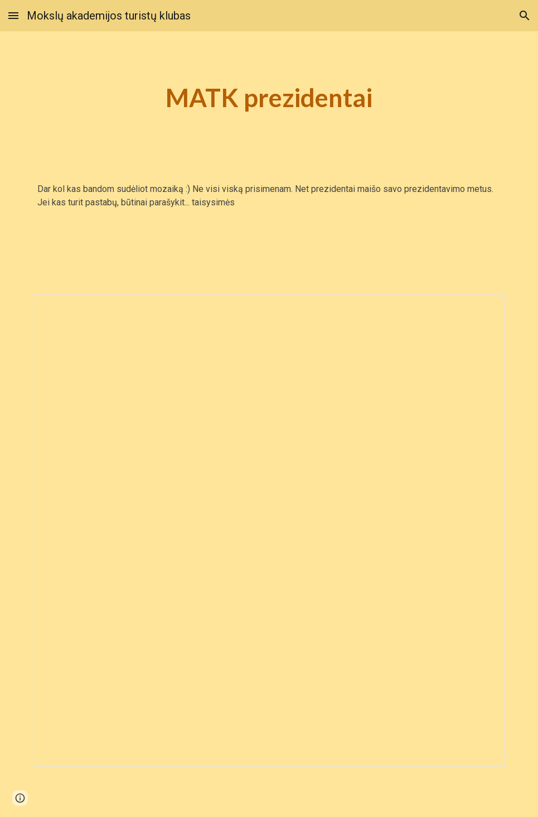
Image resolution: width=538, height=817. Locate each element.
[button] (13, 15)
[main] (269, 98)
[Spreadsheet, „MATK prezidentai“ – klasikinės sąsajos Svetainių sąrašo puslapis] (269, 530)
